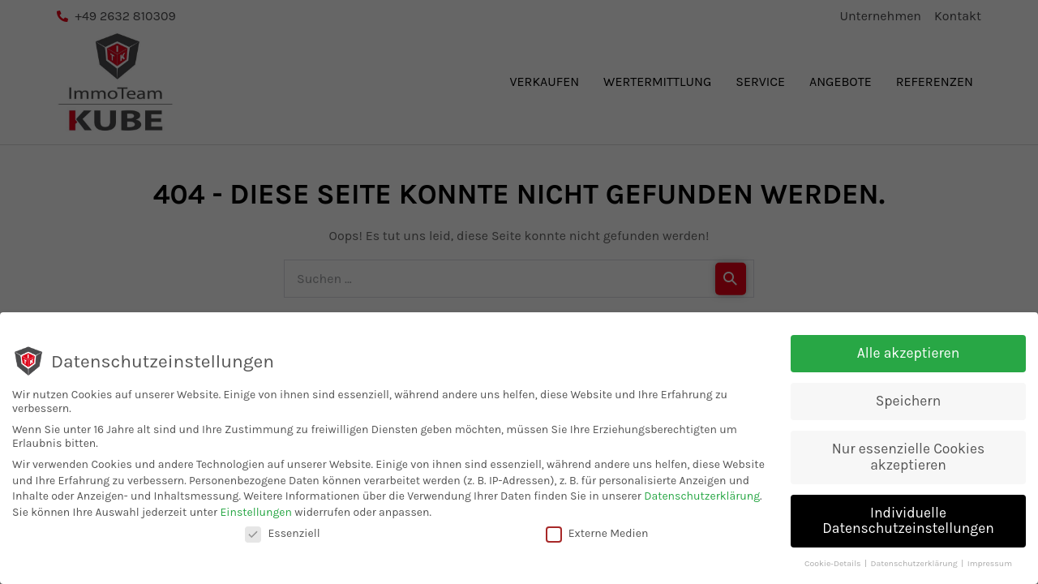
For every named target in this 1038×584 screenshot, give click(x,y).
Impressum (989, 565)
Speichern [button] (908, 402)
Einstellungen (256, 513)
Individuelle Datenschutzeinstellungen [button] (908, 521)
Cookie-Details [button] (833, 565)
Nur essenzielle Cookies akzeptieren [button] (908, 458)
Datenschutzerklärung (702, 498)
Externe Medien (597, 534)
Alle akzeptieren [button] (908, 354)
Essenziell (282, 534)
